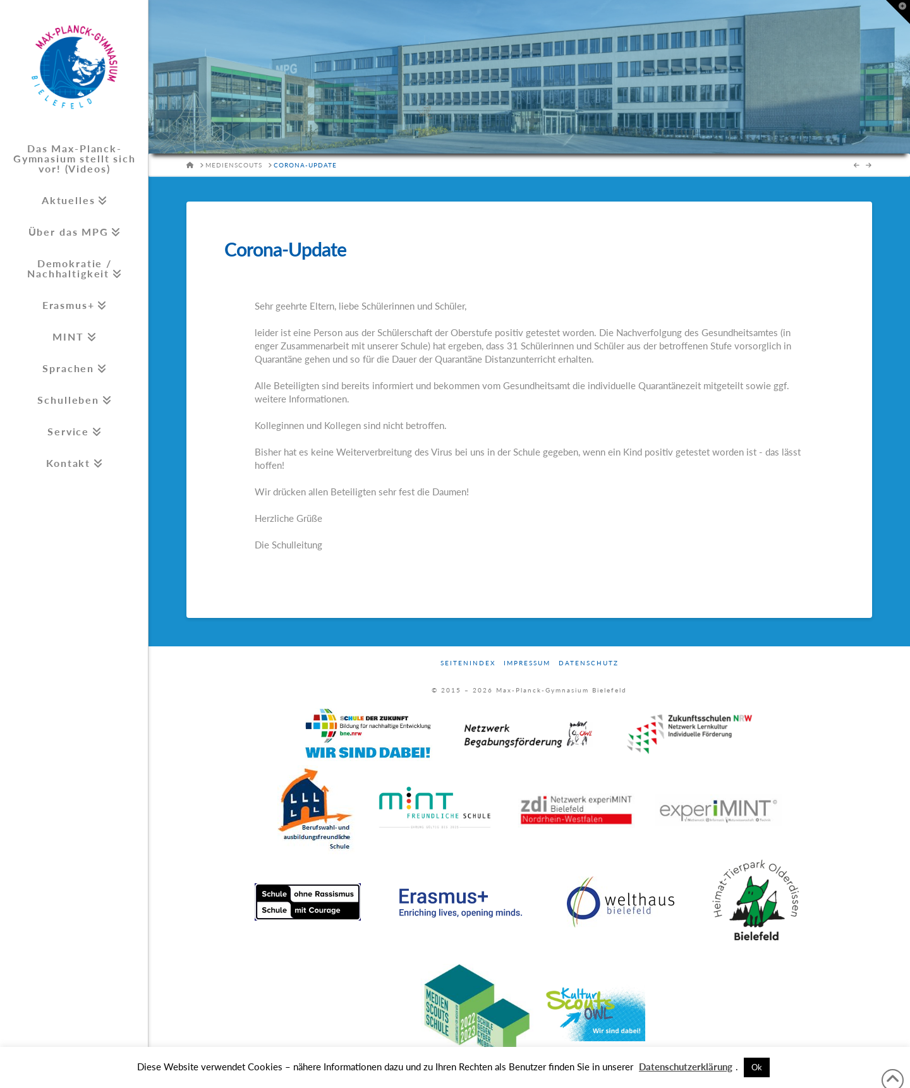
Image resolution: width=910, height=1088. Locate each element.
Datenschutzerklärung (685, 1066)
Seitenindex (467, 663)
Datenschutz (589, 663)
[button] (898, 12)
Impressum (527, 663)
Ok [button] (756, 1067)
